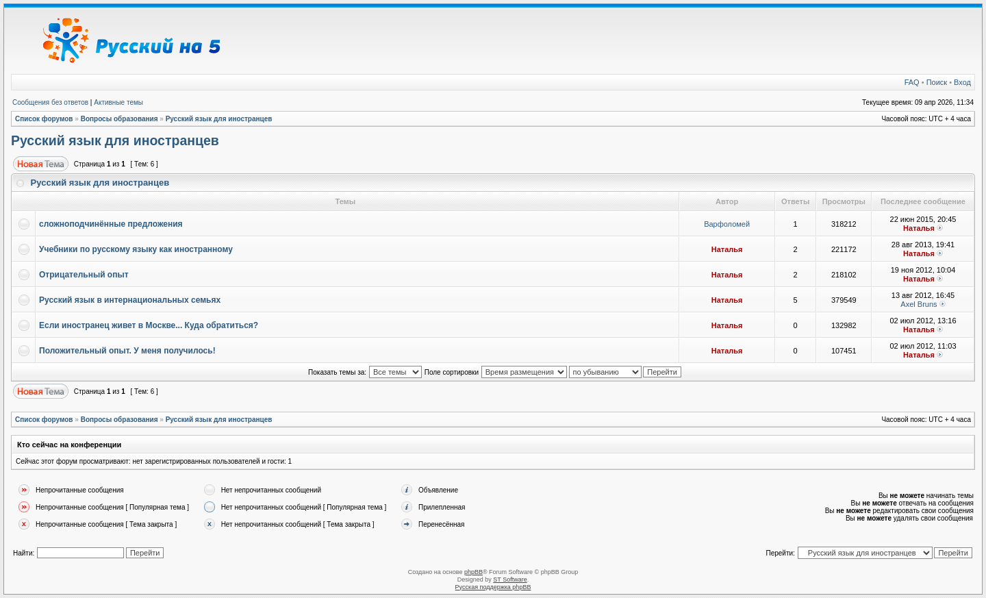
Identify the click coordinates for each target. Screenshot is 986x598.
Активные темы (118, 102)
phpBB (473, 572)
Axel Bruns (918, 304)
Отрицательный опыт (84, 274)
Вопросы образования (119, 119)
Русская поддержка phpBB (493, 587)
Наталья (919, 228)
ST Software (510, 579)
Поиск (936, 82)
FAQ (912, 82)
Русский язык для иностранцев (219, 119)
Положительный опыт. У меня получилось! (127, 351)
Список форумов (44, 119)
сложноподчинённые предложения (111, 224)
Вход (962, 82)
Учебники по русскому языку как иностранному (136, 249)
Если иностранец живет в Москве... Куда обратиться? (148, 325)
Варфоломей (727, 224)
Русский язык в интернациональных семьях (129, 300)
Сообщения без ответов (50, 102)
